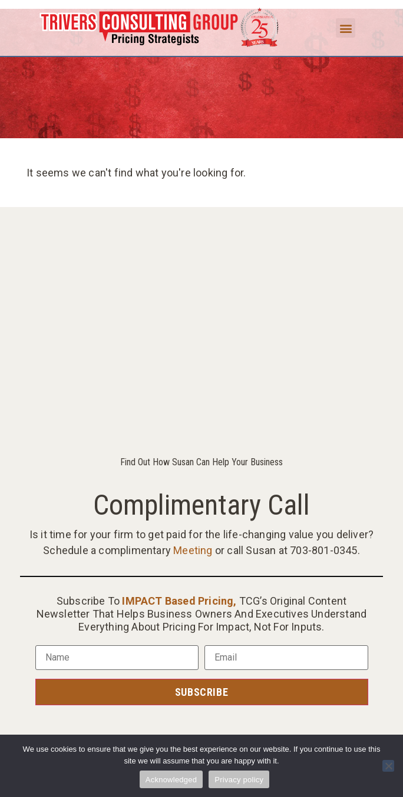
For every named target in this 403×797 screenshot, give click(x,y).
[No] (388, 766)
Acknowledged (171, 779)
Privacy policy (238, 779)
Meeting (192, 550)
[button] (345, 28)
